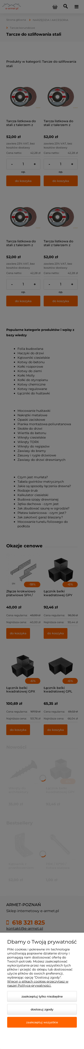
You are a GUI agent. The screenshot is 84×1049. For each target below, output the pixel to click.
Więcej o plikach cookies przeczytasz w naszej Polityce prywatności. (37, 983)
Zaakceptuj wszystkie (42, 1022)
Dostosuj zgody (42, 1009)
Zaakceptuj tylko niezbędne (42, 996)
